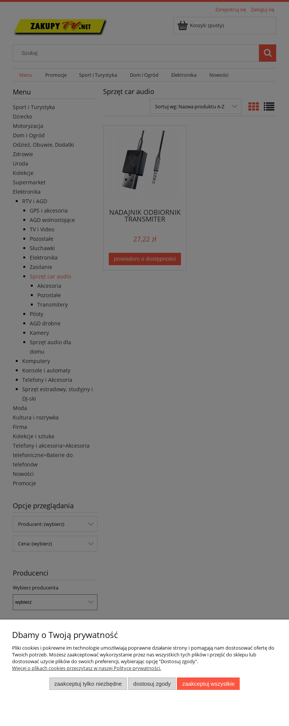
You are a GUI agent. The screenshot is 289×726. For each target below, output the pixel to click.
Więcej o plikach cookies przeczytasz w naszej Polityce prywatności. (86, 668)
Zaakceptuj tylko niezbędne (88, 683)
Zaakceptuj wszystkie (208, 683)
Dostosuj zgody (152, 683)
